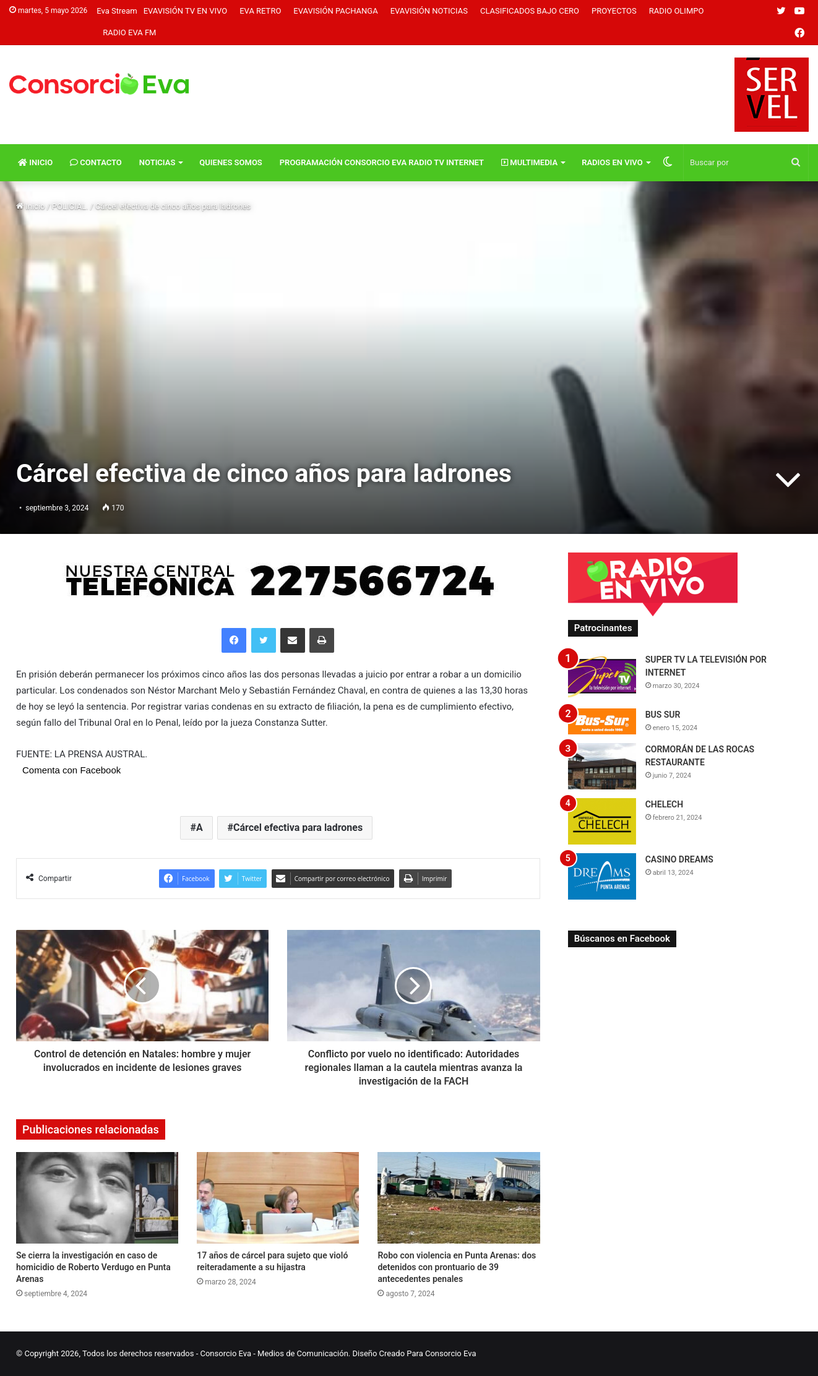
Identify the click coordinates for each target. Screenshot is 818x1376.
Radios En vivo (612, 162)
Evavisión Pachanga (335, 10)
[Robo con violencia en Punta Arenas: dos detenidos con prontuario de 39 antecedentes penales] (458, 1198)
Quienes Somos (230, 162)
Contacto (96, 162)
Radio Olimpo (676, 10)
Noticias (157, 162)
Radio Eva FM (129, 32)
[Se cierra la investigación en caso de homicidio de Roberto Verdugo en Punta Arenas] (97, 1198)
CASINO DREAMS (679, 859)
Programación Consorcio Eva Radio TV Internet (382, 162)
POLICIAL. (70, 206)
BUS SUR (663, 715)
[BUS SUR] (602, 721)
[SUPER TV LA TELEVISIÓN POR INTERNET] (602, 676)
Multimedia (529, 162)
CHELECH (664, 804)
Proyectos (614, 10)
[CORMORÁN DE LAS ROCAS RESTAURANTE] (602, 766)
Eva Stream (117, 10)
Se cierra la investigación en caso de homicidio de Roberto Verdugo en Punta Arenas (93, 1267)
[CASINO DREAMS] (602, 876)
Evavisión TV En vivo (186, 10)
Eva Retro (260, 10)
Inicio (35, 162)
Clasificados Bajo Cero (529, 10)
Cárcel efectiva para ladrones (298, 827)
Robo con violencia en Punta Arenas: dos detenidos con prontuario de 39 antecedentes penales (456, 1267)
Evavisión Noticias (429, 10)
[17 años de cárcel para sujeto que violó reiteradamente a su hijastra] (278, 1198)
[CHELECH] (602, 821)
